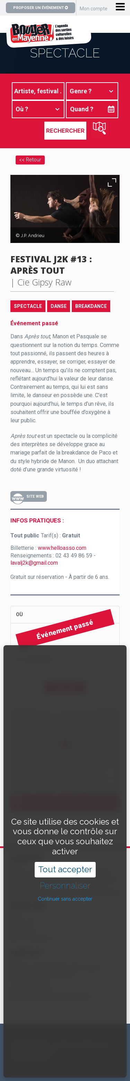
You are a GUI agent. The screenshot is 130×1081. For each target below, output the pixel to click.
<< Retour (30, 159)
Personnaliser (65, 853)
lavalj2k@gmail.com (34, 563)
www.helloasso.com (62, 548)
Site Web (35, 496)
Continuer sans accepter (65, 867)
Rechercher (65, 130)
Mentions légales (31, 1057)
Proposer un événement (40, 8)
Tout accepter (65, 838)
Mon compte (93, 8)
